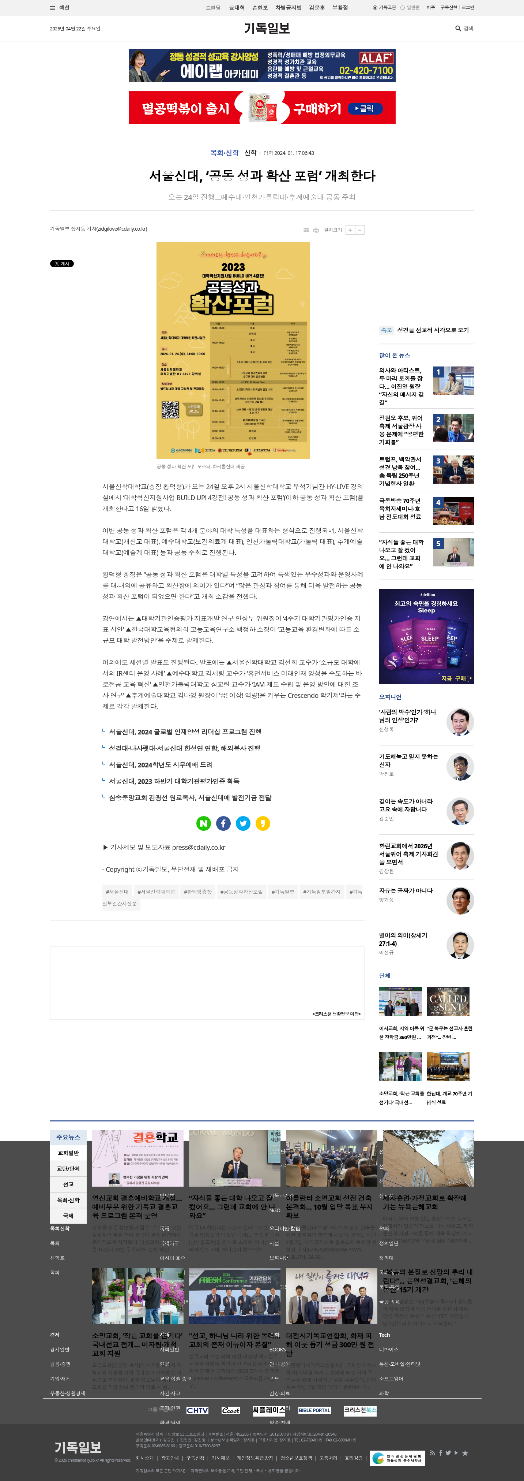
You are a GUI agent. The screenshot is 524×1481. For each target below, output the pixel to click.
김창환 (386, 871)
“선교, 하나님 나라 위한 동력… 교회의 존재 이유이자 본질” (234, 1340)
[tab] (68, 1153)
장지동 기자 (83, 228)
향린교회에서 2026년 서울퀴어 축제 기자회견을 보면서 (408, 854)
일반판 (413, 7)
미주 (431, 7)
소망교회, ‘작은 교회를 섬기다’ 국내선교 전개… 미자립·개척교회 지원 (137, 1344)
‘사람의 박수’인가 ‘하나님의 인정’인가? (407, 716)
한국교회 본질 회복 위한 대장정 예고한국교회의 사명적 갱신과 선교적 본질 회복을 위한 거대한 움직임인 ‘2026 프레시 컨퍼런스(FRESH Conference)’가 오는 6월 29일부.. (234, 1371)
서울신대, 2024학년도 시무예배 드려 (160, 764)
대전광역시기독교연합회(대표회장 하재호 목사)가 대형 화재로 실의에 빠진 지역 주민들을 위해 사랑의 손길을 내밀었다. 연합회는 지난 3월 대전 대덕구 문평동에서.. (331, 1376)
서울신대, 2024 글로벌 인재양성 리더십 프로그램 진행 (185, 732)
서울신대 (119, 891)
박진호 (386, 773)
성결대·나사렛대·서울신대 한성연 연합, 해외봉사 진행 (184, 748)
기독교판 (387, 7)
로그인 (467, 7)
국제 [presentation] (68, 1216)
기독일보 (284, 891)
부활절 (340, 7)
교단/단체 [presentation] (68, 1168)
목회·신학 (224, 153)
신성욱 (386, 729)
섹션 (60, 8)
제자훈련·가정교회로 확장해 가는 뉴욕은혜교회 (425, 1203)
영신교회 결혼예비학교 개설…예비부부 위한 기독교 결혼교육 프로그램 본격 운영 (137, 1207)
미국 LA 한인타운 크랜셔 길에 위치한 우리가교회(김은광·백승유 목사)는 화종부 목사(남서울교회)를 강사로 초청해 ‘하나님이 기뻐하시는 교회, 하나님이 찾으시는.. (234, 1238)
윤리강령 (353, 1458)
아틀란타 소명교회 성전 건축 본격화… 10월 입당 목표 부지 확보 (329, 1207)
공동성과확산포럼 (243, 891)
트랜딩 (213, 7)
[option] (403, 1016)
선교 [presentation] (68, 1184)
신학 (250, 153)
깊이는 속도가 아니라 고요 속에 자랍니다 (406, 805)
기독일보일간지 (323, 891)
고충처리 (328, 1458)
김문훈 (317, 7)
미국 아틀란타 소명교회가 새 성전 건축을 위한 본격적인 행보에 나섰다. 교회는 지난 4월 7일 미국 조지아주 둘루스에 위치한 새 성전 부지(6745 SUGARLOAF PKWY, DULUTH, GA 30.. (331, 1242)
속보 (386, 330)
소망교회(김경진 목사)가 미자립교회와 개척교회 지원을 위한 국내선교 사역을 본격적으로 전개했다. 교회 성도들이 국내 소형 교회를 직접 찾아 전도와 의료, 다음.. (137, 1376)
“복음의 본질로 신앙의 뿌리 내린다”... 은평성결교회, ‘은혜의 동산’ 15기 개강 (428, 1281)
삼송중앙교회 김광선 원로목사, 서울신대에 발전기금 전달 (190, 797)
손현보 (260, 7)
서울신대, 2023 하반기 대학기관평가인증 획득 (174, 781)
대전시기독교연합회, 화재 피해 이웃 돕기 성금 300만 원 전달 (330, 1344)
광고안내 (170, 1458)
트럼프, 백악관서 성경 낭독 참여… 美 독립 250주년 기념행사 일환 (400, 471)
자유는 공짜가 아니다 (406, 891)
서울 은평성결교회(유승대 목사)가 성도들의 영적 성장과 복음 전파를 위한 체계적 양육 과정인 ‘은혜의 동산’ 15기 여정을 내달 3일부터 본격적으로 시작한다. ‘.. (427, 1312)
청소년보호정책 (296, 1458)
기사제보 (220, 1458)
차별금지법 (288, 7)
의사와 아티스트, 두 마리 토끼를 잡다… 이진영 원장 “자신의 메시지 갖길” (401, 386)
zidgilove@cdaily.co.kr (122, 228)
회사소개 (145, 1458)
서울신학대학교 (158, 891)
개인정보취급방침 (255, 1458)
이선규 (386, 952)
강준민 (386, 818)
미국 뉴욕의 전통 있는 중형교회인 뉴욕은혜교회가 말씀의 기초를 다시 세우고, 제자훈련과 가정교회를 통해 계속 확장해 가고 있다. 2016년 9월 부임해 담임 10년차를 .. (428, 1229)
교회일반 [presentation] (68, 1153)
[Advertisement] (426, 271)
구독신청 (449, 7)
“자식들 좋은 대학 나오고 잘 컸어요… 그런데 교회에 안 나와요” (401, 554)
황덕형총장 (199, 891)
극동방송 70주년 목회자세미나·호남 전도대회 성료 (400, 509)
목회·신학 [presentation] (68, 1200)
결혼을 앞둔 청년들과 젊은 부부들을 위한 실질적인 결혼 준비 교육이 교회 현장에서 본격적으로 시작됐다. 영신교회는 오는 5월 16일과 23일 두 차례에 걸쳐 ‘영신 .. (136, 1238)
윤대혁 (237, 7)
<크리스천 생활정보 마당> (336, 1014)
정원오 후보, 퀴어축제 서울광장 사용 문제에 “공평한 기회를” (401, 430)
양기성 (386, 899)
